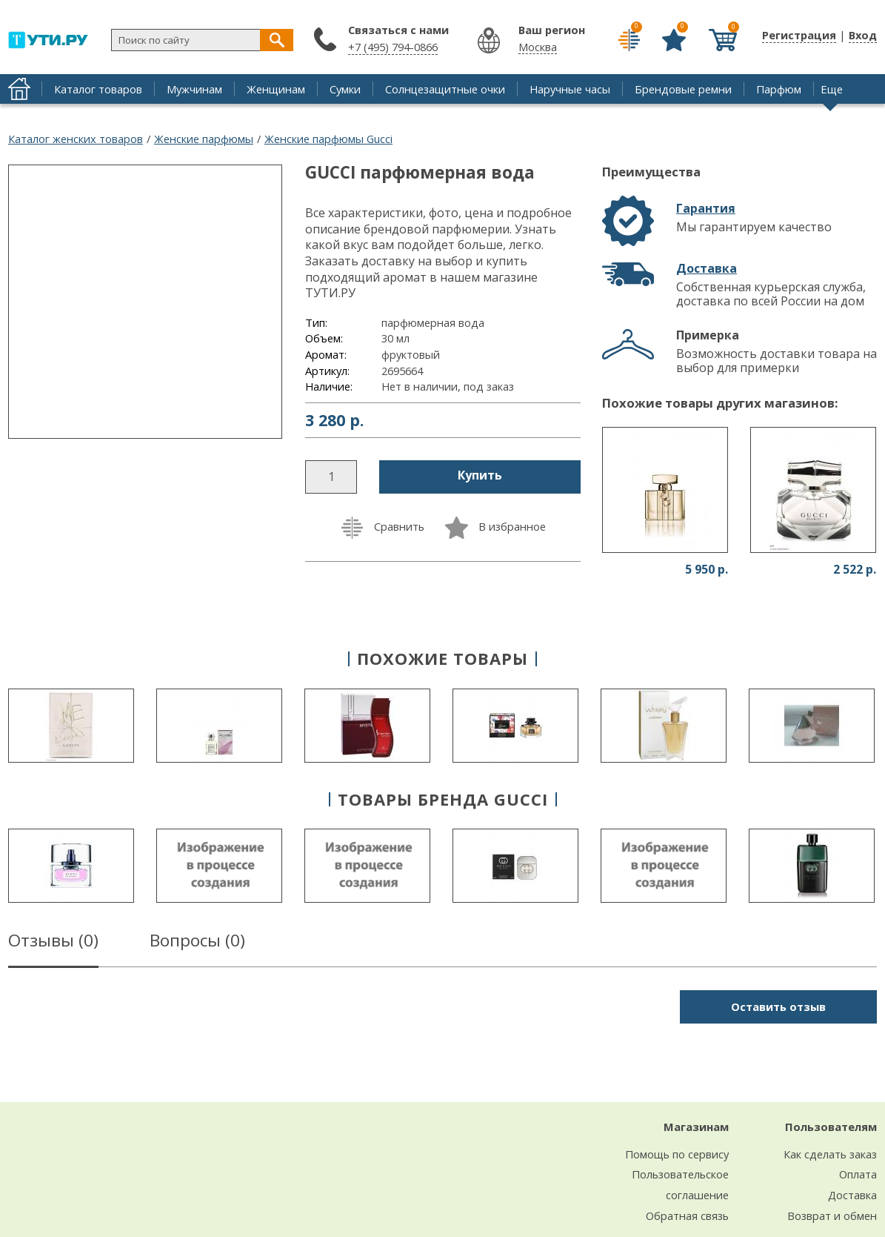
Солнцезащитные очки (445, 89)
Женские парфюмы (203, 138)
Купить (480, 475)
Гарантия (705, 208)
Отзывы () (53, 943)
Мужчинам (194, 89)
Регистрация (799, 34)
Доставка (706, 268)
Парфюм (778, 89)
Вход (863, 34)
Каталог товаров (98, 89)
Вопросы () (197, 943)
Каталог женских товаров (75, 138)
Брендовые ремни (683, 89)
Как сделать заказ (830, 1154)
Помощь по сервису (677, 1154)
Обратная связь (687, 1215)
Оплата (858, 1174)
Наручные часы (570, 89)
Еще (832, 89)
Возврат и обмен (832, 1215)
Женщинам (276, 89)
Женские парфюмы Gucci (328, 138)
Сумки (345, 89)
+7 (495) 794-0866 (393, 46)
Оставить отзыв (778, 1006)
